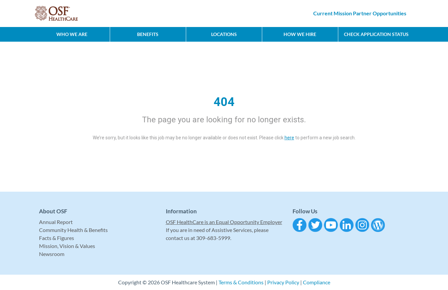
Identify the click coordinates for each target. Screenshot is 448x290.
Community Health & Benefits (73, 230)
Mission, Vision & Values (67, 246)
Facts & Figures (56, 238)
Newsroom (51, 254)
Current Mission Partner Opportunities (359, 13)
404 (224, 102)
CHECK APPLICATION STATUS (376, 34)
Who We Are (71, 34)
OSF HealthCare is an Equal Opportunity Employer (224, 222)
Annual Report (56, 222)
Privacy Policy (283, 282)
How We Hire (300, 34)
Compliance (316, 282)
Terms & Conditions (241, 282)
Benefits (147, 34)
